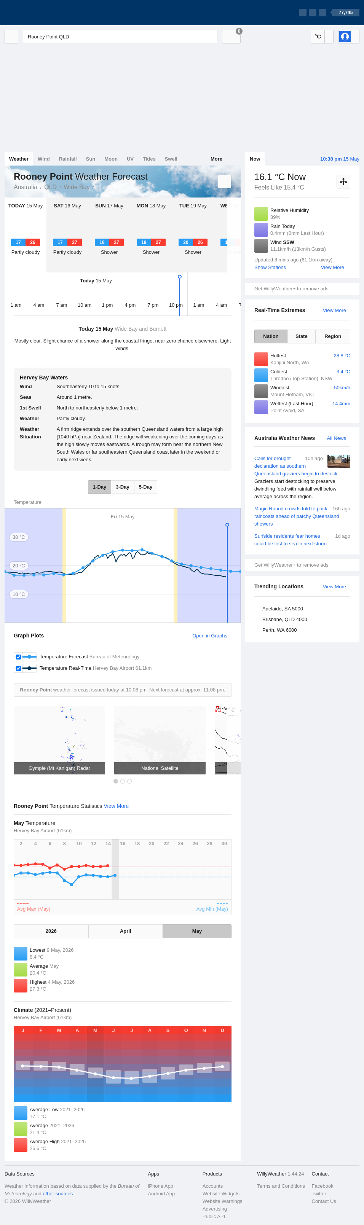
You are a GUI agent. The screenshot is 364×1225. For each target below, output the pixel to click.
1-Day (99, 487)
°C (318, 36)
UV (130, 159)
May (197, 931)
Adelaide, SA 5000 (282, 609)
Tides (149, 159)
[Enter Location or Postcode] (120, 36)
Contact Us (324, 1201)
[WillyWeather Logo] (40, 13)
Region (332, 336)
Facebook (323, 1186)
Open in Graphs (209, 636)
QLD (50, 187)
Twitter (319, 1193)
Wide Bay (76, 187)
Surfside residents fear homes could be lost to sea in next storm (302, 539)
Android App (161, 1193)
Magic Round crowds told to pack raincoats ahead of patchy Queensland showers (302, 516)
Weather (19, 159)
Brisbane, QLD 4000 (284, 619)
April (125, 931)
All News (336, 438)
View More (332, 267)
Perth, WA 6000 (279, 630)
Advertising (215, 1209)
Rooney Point (98, 186)
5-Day (145, 487)
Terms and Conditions (281, 1186)
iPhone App (160, 1186)
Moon (111, 159)
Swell (171, 159)
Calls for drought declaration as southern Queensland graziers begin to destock (302, 477)
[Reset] (197, 36)
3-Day (122, 487)
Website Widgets (221, 1193)
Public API (214, 1216)
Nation (270, 336)
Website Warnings (223, 1201)
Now (255, 159)
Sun (91, 159)
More (216, 159)
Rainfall (68, 159)
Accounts (213, 1186)
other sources (58, 1193)
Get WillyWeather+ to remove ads (291, 289)
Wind (44, 159)
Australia (25, 187)
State (301, 336)
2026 (51, 931)
